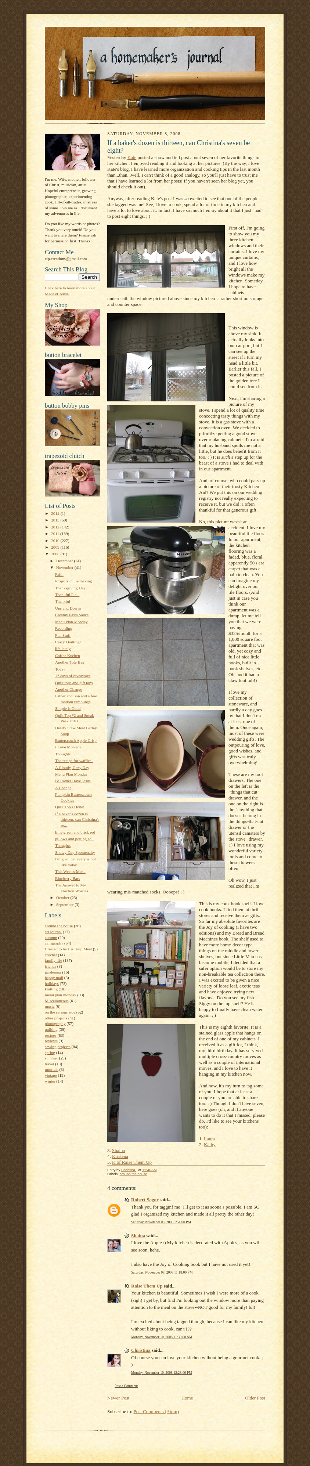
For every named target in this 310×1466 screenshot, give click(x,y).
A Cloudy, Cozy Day (72, 767)
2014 (55, 513)
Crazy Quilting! (68, 642)
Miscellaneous (57, 1001)
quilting (51, 1029)
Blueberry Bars (67, 878)
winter (50, 1081)
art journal (53, 931)
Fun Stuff (63, 635)
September (65, 904)
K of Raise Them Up (132, 1162)
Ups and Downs (68, 608)
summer (51, 1058)
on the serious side (60, 1012)
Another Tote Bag (69, 662)
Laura (209, 1138)
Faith (59, 574)
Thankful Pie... (67, 594)
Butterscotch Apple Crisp (76, 740)
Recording (63, 628)
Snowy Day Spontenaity (75, 852)
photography (55, 1023)
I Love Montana (68, 747)
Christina (141, 1350)
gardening (53, 972)
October (63, 897)
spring (50, 1052)
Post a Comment (126, 1386)
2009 (55, 547)
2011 (55, 533)
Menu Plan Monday (71, 622)
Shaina (118, 1150)
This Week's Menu (70, 871)
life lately (63, 648)
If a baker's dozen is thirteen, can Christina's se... (77, 819)
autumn (51, 937)
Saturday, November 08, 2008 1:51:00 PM (161, 1222)
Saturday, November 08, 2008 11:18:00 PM (161, 1272)
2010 (55, 540)
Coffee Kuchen (67, 655)
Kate (132, 157)
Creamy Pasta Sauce (72, 615)
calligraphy (54, 943)
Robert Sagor (145, 1199)
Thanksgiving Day (70, 588)
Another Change (68, 689)
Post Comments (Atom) (156, 1411)
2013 (55, 520)
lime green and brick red (75, 832)
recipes (51, 1035)
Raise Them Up (147, 1286)
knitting (51, 989)
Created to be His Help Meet (68, 949)
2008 (55, 554)
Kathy (210, 1144)
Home (187, 1398)
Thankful (62, 601)
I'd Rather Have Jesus (73, 781)
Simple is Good (68, 708)
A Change (63, 788)
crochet (51, 955)
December (65, 561)
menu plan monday (60, 995)
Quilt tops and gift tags (74, 682)
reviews (51, 1041)
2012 (55, 527)
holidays (52, 983)
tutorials (51, 1069)
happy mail (54, 977)
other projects (56, 1018)
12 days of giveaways (73, 676)
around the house (59, 926)
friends (50, 966)
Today (60, 669)
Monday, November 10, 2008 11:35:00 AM (161, 1337)
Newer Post (118, 1398)
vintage (51, 1075)
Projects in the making (73, 581)
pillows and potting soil (74, 839)
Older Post (255, 1398)
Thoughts (63, 754)
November (65, 567)
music (50, 1006)
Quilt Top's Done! (69, 807)
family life (53, 960)
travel (49, 1064)
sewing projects (58, 1046)
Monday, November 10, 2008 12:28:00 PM (161, 1373)
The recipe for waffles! (74, 760)
